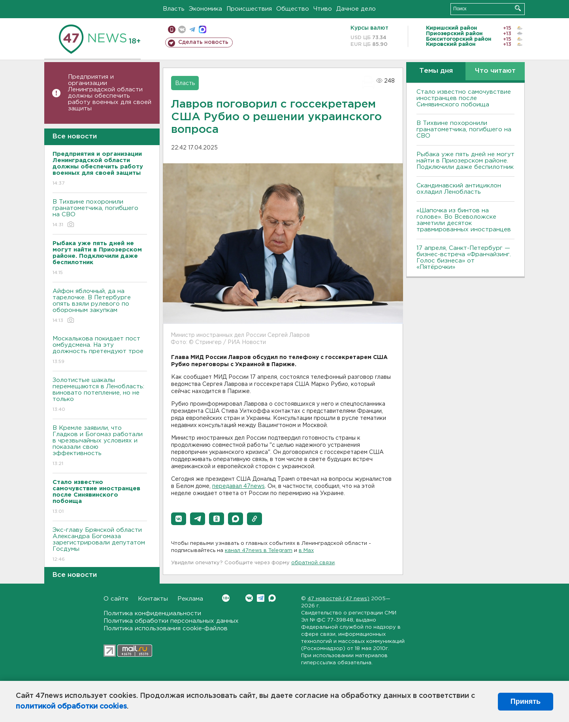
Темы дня (436, 71)
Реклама (190, 598)
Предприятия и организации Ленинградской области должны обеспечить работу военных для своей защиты (109, 92)
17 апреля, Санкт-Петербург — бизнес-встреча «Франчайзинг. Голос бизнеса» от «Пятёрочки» (463, 258)
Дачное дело (356, 8)
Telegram (260, 598)
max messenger (202, 29)
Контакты (153, 598)
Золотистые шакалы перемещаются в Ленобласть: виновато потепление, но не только (100, 395)
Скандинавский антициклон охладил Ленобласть (458, 189)
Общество (292, 8)
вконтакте (182, 29)
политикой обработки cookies (71, 706)
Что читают (495, 71)
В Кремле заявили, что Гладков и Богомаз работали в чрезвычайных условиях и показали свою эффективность (100, 446)
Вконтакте (226, 598)
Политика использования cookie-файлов (166, 628)
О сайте (116, 598)
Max (272, 598)
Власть (174, 8)
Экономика (205, 8)
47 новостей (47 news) (338, 599)
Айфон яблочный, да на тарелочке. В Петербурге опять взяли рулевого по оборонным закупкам (100, 306)
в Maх (306, 550)
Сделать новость (203, 42)
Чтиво (322, 8)
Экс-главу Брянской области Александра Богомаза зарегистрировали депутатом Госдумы (100, 545)
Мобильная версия (171, 29)
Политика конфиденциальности (152, 613)
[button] (178, 518)
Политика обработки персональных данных (171, 621)
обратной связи (313, 563)
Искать (518, 8)
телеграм (192, 29)
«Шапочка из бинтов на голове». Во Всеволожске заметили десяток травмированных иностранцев (463, 220)
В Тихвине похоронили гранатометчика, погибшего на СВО (100, 213)
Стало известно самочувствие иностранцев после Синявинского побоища (463, 98)
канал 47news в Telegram (258, 550)
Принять (526, 701)
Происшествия (249, 8)
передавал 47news (238, 486)
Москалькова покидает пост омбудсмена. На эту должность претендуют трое (100, 350)
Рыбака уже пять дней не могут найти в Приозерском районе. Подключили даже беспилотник (465, 161)
